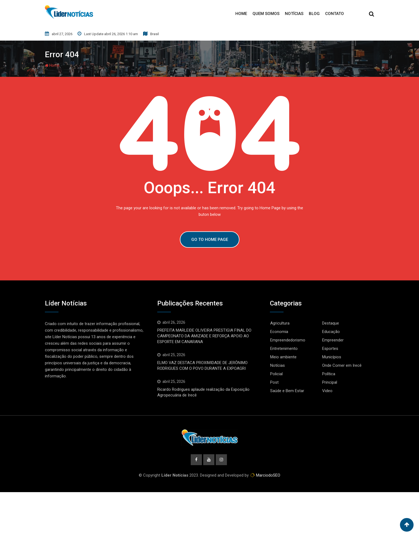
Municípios (331, 357)
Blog (314, 13)
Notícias (294, 13)
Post (274, 382)
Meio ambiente (283, 357)
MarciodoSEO (267, 475)
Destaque (330, 323)
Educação (331, 331)
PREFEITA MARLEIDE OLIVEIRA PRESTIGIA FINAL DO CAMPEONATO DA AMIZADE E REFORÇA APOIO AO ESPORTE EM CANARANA (204, 336)
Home (241, 13)
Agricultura (279, 323)
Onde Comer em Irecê (342, 365)
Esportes (330, 348)
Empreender (333, 340)
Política (328, 373)
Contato (334, 13)
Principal (329, 382)
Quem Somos (265, 13)
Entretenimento (284, 348)
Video (327, 390)
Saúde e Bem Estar (287, 390)
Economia (279, 331)
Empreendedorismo (287, 340)
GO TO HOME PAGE (209, 239)
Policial (276, 373)
